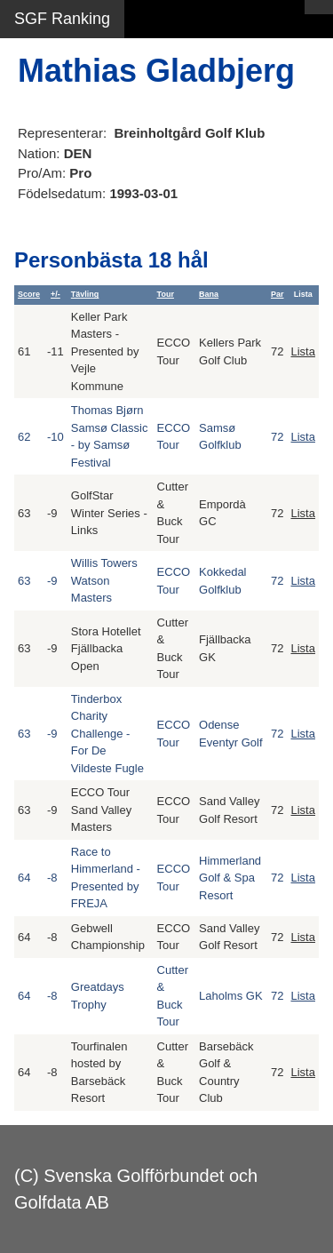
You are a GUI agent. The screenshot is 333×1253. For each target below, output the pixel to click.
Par (277, 294)
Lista (303, 351)
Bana (208, 294)
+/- (55, 294)
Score (29, 294)
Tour (165, 294)
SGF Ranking (62, 19)
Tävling (85, 294)
